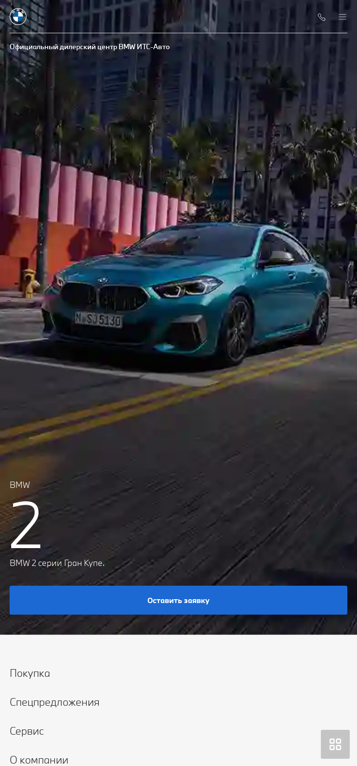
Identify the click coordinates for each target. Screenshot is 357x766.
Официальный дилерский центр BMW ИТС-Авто (90, 46)
